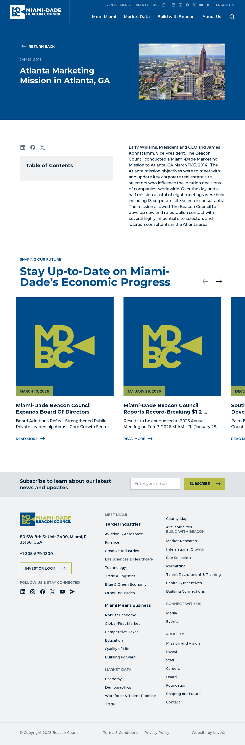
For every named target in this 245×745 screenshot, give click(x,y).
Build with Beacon (176, 16)
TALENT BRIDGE (150, 5)
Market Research (181, 541)
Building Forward (120, 657)
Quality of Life (117, 649)
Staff (170, 660)
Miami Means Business (128, 605)
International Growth (185, 549)
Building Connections (185, 591)
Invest (171, 652)
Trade (110, 704)
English (223, 5)
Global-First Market (122, 623)
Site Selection (178, 558)
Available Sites (179, 527)
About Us (211, 16)
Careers (173, 668)
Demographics (118, 687)
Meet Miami (104, 16)
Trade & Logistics (120, 576)
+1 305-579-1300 (36, 553)
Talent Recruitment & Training (193, 574)
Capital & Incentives (184, 583)
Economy (113, 679)
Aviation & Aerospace (124, 534)
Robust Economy (120, 615)
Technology (115, 567)
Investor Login (40, 568)
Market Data (137, 16)
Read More (31, 441)
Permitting (176, 566)
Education (114, 640)
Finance (112, 542)
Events (172, 621)
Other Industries (120, 593)
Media (171, 613)
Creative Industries (122, 551)
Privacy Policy (156, 732)
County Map (177, 518)
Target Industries (123, 524)
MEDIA (125, 5)
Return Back (42, 46)
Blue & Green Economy (126, 584)
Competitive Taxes (122, 632)
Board (171, 677)
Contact (173, 702)
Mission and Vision (183, 643)
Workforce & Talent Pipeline (130, 696)
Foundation (176, 685)
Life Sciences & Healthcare (129, 559)
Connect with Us (183, 604)
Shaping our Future (183, 694)
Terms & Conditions (120, 732)
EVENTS (110, 5)
